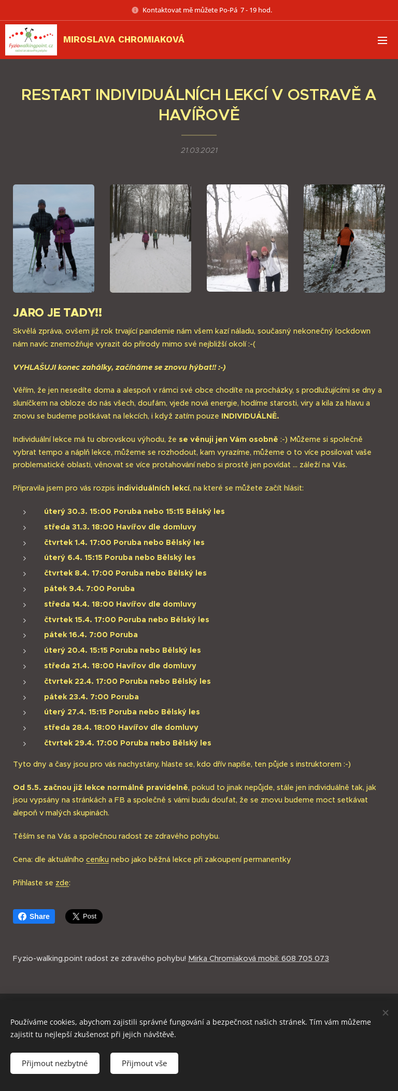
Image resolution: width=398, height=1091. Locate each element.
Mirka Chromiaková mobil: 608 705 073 (258, 958)
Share (34, 916)
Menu (382, 40)
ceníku (97, 859)
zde (62, 882)
